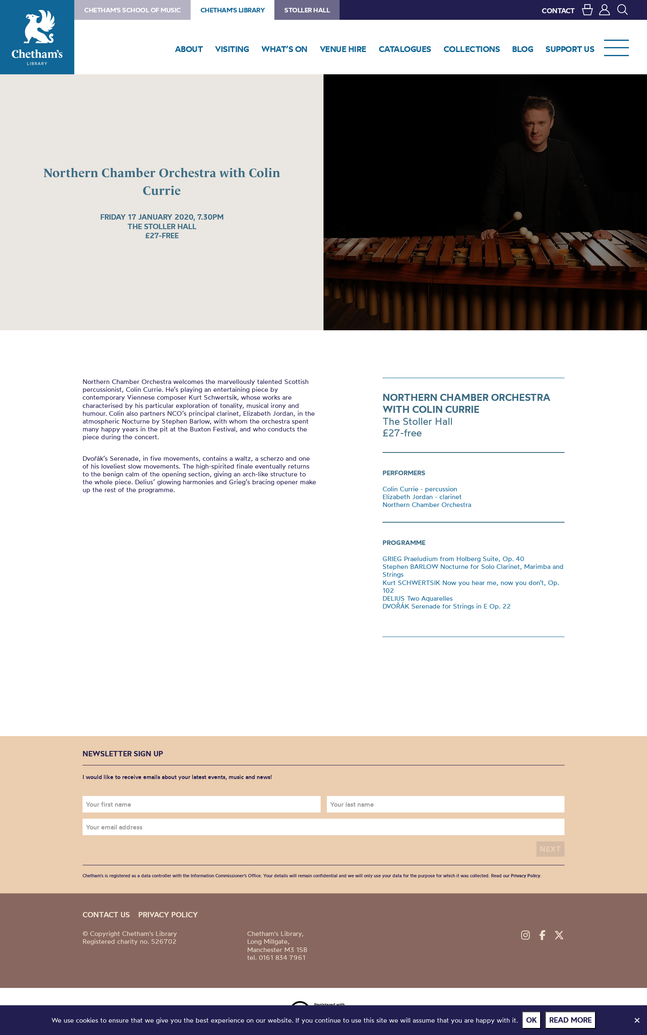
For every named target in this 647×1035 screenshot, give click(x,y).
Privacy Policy (525, 876)
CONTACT (558, 10)
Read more (570, 1020)
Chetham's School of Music (132, 10)
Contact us (106, 914)
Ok (531, 1020)
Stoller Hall (307, 10)
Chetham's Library (37, 37)
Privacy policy (168, 914)
